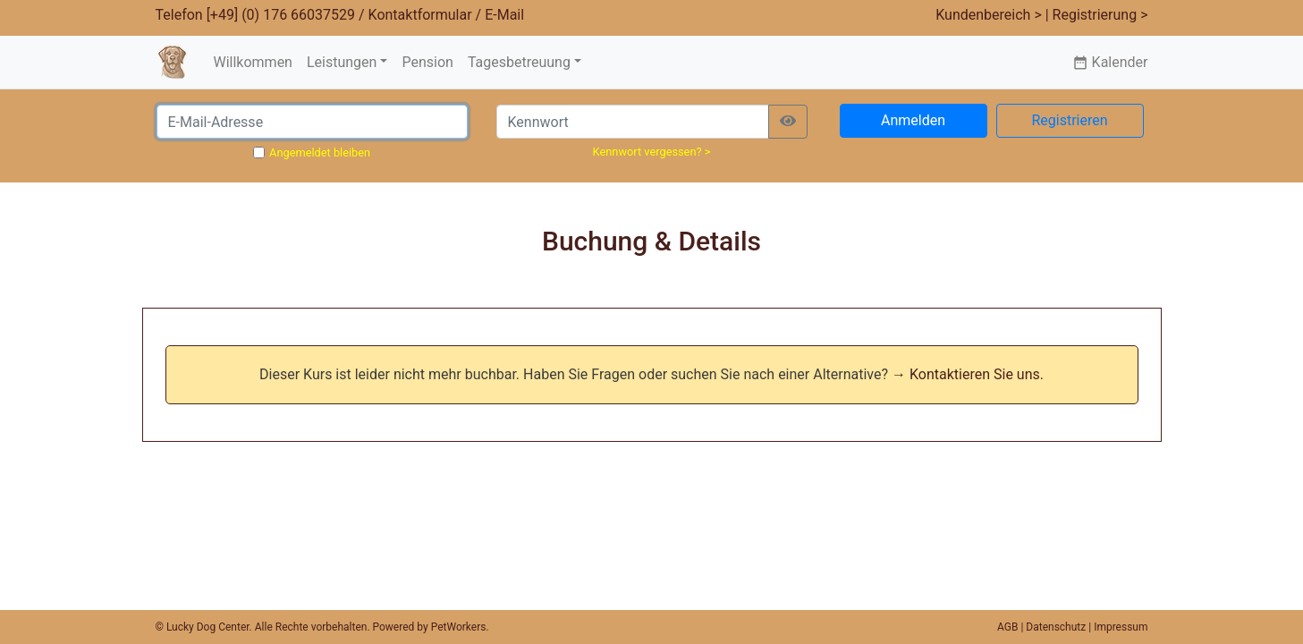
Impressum (1120, 627)
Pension (427, 62)
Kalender (1110, 62)
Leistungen (342, 62)
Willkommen (252, 62)
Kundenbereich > (988, 14)
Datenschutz (1056, 627)
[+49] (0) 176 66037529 (281, 14)
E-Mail (504, 14)
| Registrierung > (1096, 14)
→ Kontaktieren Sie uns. (968, 374)
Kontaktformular (420, 14)
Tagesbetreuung (519, 62)
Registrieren (1069, 120)
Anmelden (913, 120)
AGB (1007, 627)
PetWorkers (459, 627)
